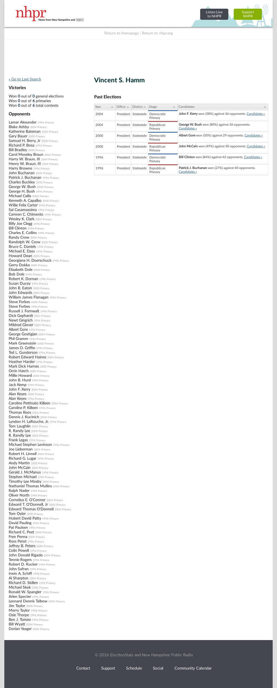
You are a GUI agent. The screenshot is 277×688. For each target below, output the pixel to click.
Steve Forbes (19, 302)
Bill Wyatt (17, 624)
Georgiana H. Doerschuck (30, 260)
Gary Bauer (18, 136)
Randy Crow (19, 237)
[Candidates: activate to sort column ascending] (223, 107)
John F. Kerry (19, 389)
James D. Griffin (22, 348)
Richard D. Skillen (23, 583)
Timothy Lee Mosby (25, 481)
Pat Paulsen (18, 528)
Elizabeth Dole (20, 270)
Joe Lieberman (21, 449)
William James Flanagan (28, 297)
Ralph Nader (19, 491)
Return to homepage (121, 33)
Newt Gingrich (21, 320)
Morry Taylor (19, 610)
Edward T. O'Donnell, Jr (28, 505)
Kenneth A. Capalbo (25, 201)
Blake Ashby (19, 127)
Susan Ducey (20, 283)
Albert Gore (18, 330)
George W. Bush (22, 187)
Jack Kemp (18, 385)
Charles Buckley (22, 182)
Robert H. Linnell (23, 454)
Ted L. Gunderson (23, 353)
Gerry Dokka (19, 265)
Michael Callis (20, 196)
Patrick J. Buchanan (25, 178)
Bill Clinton (18, 228)
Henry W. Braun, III (25, 164)
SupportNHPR (248, 14)
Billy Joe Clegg (20, 224)
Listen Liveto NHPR (214, 14)
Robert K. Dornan (23, 279)
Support (108, 668)
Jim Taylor (17, 606)
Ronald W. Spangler (25, 592)
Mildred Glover (21, 325)
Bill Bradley (18, 150)
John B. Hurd (20, 380)
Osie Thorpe (19, 615)
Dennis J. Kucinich (24, 417)
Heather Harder (22, 362)
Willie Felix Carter (23, 205)
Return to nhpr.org (157, 33)
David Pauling (20, 523)
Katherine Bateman (25, 132)
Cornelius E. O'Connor (27, 500)
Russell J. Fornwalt (24, 311)
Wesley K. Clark (21, 219)
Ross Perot (18, 541)
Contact (83, 668)
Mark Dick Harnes (24, 366)
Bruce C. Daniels (22, 247)
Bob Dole (16, 274)
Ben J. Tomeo (20, 620)
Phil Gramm (18, 339)
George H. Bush (22, 191)
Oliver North (19, 495)
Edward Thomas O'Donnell (31, 509)
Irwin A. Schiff (20, 574)
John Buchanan (22, 173)
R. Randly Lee (20, 435)
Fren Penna (18, 537)
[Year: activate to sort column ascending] (105, 107)
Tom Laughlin (20, 426)
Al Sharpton (18, 578)
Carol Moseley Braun (26, 155)
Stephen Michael (23, 477)
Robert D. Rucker (23, 564)
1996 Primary (46, 122)
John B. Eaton (20, 288)
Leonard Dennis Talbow (28, 601)
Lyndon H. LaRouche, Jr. (29, 422)
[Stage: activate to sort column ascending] (163, 107)
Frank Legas (18, 440)
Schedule (134, 668)
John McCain (20, 468)
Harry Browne (20, 168)
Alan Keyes (18, 394)
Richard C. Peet (21, 532)
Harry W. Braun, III (24, 159)
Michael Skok (20, 587)
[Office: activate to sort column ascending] (123, 107)
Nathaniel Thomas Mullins (30, 486)
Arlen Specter (20, 597)
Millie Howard (20, 376)
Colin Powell (19, 551)
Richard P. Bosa (21, 145)
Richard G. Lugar (22, 458)
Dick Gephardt (21, 316)
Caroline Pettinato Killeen (29, 403)
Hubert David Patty (25, 518)
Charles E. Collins (23, 233)
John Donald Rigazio (26, 555)
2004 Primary (38, 127)
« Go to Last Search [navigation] (25, 79)
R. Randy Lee (19, 431)
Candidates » (256, 113)
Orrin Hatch (19, 371)
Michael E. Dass (22, 251)
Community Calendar (193, 668)
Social (158, 668)
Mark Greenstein (22, 343)
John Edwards (20, 293)
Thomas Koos (20, 412)
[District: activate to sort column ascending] (139, 107)
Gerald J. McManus (25, 472)
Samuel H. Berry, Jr (24, 141)
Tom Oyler (17, 514)
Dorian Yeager (20, 629)
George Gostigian (23, 334)
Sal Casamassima (23, 210)
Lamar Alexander (23, 122)
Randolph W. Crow (24, 242)
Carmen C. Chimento (26, 214)
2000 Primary (36, 136)
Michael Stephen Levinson (30, 445)
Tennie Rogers (20, 560)
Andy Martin (19, 463)
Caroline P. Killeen (23, 408)
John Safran (19, 569)
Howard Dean (20, 256)
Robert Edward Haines (27, 357)
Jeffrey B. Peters (22, 546)
